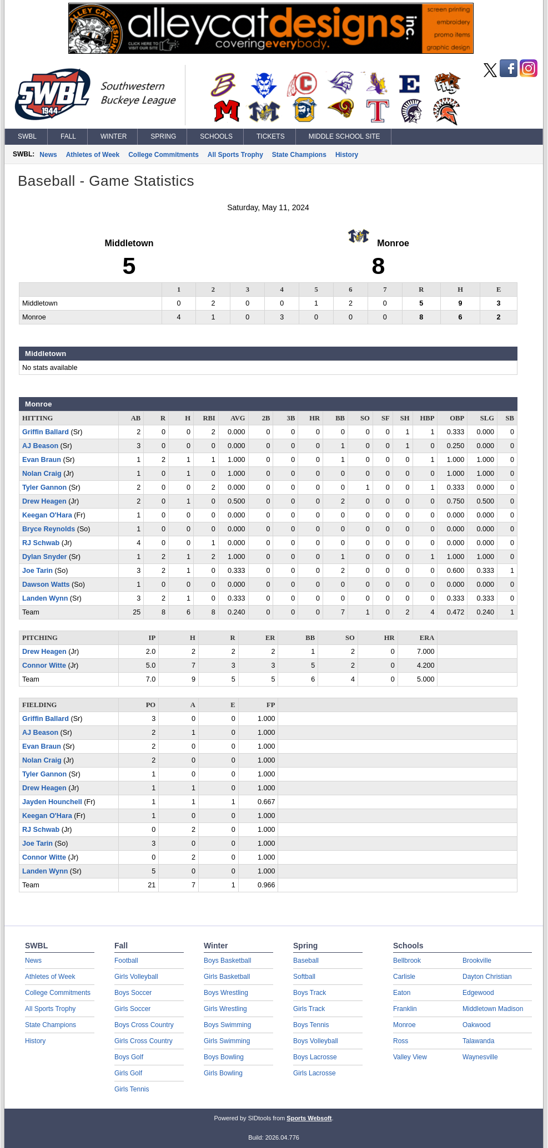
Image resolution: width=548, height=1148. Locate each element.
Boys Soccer (133, 993)
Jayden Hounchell (52, 802)
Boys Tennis (311, 1025)
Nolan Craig (42, 474)
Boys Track (309, 993)
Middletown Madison (492, 1009)
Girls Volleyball (136, 977)
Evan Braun (41, 460)
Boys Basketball (227, 960)
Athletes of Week (92, 155)
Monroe (404, 1025)
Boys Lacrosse (315, 1057)
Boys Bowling (224, 1057)
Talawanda (478, 1041)
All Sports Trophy (235, 155)
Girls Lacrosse (314, 1073)
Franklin (405, 1009)
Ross (400, 1041)
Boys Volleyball (315, 1041)
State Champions (299, 155)
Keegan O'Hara (47, 515)
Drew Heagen (44, 501)
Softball (304, 977)
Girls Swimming (227, 1041)
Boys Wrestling (226, 993)
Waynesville (480, 1057)
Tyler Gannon (44, 487)
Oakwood (476, 1025)
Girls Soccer (132, 1009)
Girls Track (309, 1009)
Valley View (410, 1057)
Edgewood (478, 993)
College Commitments (163, 155)
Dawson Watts (46, 584)
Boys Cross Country (144, 1025)
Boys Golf (128, 1057)
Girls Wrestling (225, 1009)
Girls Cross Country (143, 1041)
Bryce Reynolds (48, 529)
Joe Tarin (37, 571)
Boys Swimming (227, 1025)
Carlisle (404, 977)
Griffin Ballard (45, 432)
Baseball (306, 960)
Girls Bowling (223, 1073)
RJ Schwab (40, 543)
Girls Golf (128, 1073)
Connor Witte (44, 665)
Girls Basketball (227, 977)
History (346, 155)
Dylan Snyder (44, 557)
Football (126, 960)
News (48, 155)
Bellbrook (407, 960)
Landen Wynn (45, 598)
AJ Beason (40, 446)
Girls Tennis (131, 1089)
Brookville (476, 960)
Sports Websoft (308, 1118)
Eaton (401, 993)
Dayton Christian (487, 977)
